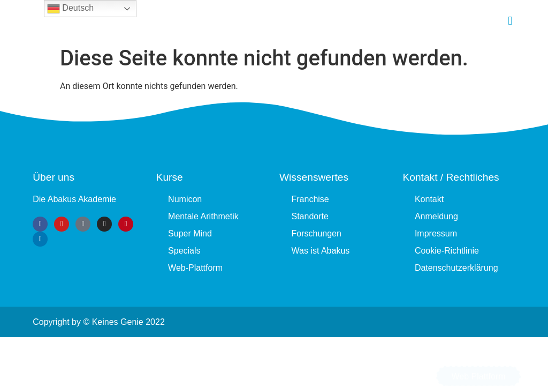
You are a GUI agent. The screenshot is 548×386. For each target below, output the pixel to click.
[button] (510, 20)
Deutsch (70, 8)
